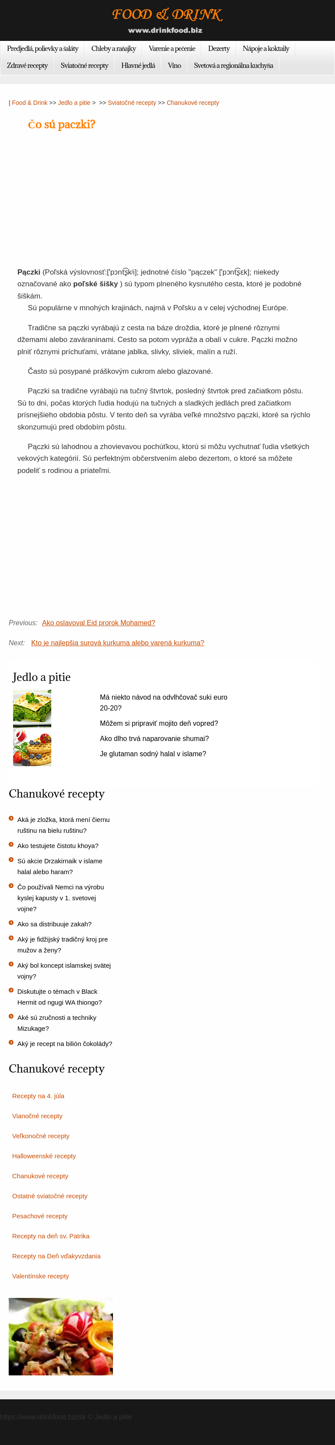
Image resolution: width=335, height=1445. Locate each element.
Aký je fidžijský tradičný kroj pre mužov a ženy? (62, 944)
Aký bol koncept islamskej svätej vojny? (64, 971)
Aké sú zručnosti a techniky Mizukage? (56, 1023)
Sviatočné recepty (85, 65)
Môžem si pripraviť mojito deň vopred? (159, 723)
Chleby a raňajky (113, 48)
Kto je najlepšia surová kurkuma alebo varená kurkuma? (117, 643)
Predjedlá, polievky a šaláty (42, 48)
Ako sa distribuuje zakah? (54, 924)
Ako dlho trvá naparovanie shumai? (154, 738)
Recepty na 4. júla (38, 1096)
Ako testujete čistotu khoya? (58, 845)
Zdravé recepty (27, 65)
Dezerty (218, 48)
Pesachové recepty (40, 1216)
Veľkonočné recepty (41, 1136)
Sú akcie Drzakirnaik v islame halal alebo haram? (60, 866)
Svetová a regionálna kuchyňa (233, 65)
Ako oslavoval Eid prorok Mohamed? (99, 623)
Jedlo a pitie (74, 102)
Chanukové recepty (193, 102)
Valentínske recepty (40, 1276)
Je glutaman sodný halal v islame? (153, 754)
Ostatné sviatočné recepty (49, 1196)
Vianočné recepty (37, 1116)
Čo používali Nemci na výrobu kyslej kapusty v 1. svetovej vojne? (60, 897)
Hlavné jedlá (138, 65)
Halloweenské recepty (44, 1156)
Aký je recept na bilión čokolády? (64, 1043)
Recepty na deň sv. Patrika (51, 1236)
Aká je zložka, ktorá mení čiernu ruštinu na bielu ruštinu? (63, 825)
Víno (174, 65)
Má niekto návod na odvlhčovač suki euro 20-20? (164, 703)
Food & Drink (30, 102)
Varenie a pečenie (172, 48)
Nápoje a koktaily (266, 48)
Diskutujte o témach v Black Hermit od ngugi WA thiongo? (59, 997)
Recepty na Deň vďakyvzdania (56, 1256)
